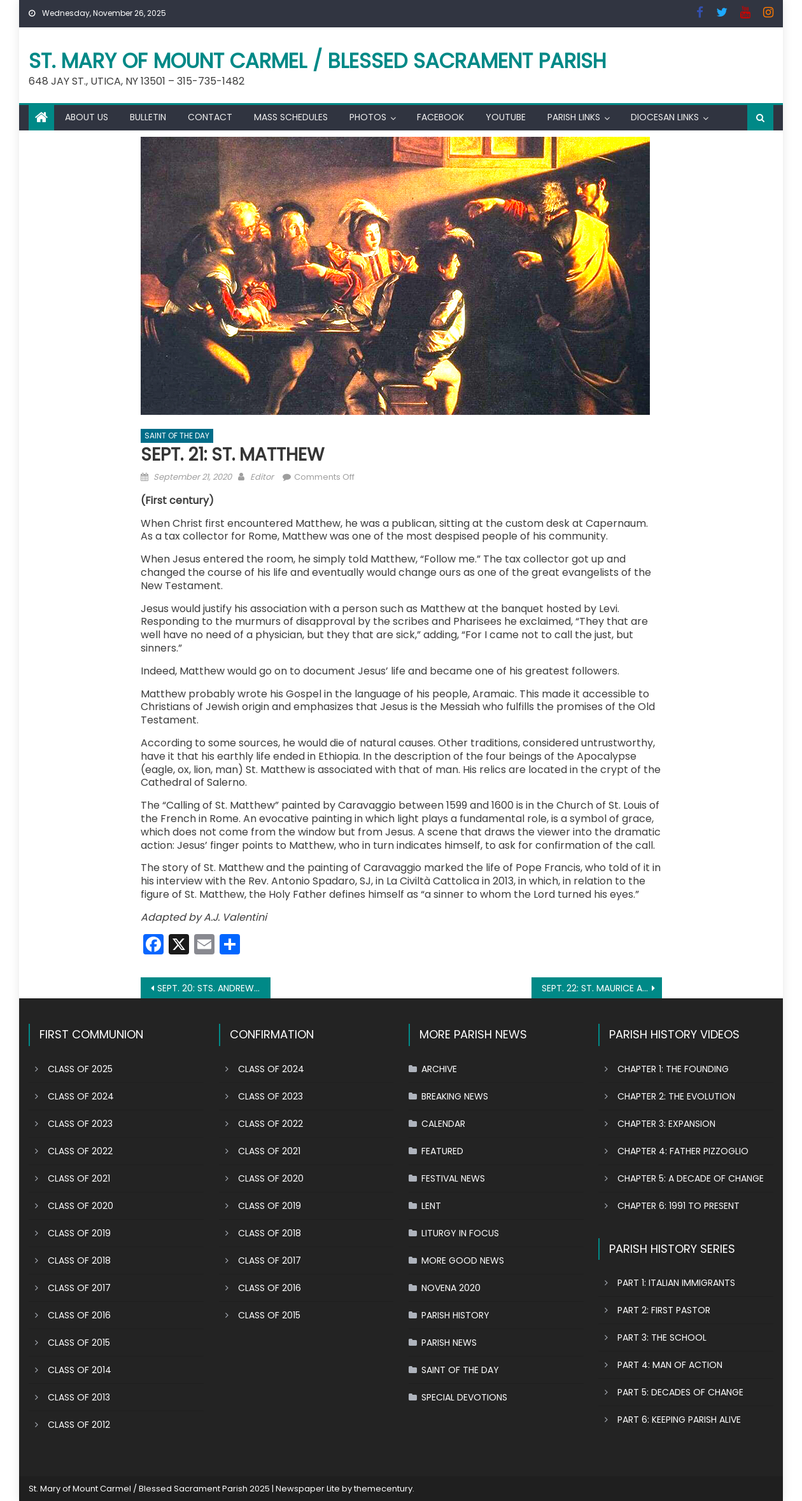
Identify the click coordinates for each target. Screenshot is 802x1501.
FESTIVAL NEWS (453, 1178)
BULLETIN (148, 117)
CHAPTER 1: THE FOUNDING (673, 1069)
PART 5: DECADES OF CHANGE (680, 1392)
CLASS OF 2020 (80, 1205)
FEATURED (442, 1151)
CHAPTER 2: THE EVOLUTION (676, 1096)
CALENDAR (443, 1123)
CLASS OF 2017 (79, 1287)
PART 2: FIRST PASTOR (663, 1310)
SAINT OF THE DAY (176, 435)
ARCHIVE (439, 1069)
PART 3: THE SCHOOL (662, 1337)
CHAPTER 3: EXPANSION (666, 1123)
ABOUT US (86, 117)
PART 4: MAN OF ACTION (669, 1364)
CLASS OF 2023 (80, 1123)
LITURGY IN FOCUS (460, 1233)
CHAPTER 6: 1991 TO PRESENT (678, 1205)
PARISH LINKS (573, 117)
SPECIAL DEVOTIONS (464, 1397)
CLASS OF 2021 (79, 1178)
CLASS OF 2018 (79, 1260)
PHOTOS (367, 117)
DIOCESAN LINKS (665, 117)
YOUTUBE (506, 117)
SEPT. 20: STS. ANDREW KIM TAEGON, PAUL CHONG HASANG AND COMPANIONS (214, 988)
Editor (262, 477)
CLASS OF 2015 (79, 1342)
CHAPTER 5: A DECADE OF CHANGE (690, 1178)
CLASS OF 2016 (79, 1315)
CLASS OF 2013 (79, 1397)
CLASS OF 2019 (79, 1233)
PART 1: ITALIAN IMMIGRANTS (676, 1282)
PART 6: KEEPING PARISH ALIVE (679, 1419)
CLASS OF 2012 (79, 1424)
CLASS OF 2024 (81, 1096)
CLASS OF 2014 (79, 1370)
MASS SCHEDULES (291, 117)
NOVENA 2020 (451, 1287)
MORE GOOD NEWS (462, 1260)
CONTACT (210, 117)
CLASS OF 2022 (80, 1151)
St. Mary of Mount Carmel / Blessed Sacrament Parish (318, 60)
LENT (431, 1205)
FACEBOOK (440, 117)
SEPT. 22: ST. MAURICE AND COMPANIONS (602, 988)
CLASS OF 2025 (80, 1069)
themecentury (383, 1489)
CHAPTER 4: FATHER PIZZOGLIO (683, 1151)
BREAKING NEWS (454, 1096)
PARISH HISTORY (455, 1315)
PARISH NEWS (449, 1342)
